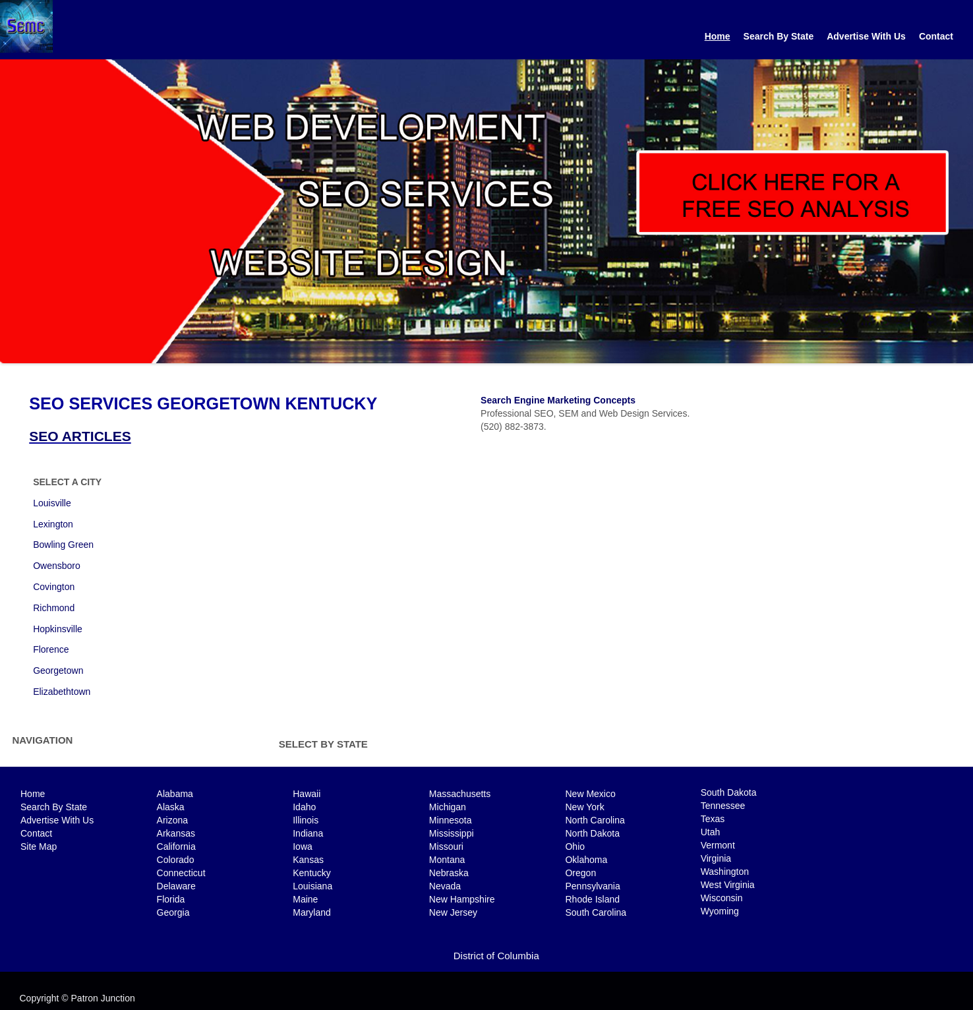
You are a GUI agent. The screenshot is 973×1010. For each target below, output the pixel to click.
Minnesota (450, 820)
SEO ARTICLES (80, 436)
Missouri (446, 846)
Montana (447, 859)
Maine (305, 899)
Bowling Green (63, 544)
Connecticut (181, 873)
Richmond (53, 608)
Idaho (304, 807)
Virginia (716, 858)
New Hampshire (462, 899)
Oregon (580, 873)
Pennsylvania (592, 886)
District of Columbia (496, 955)
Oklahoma (586, 859)
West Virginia (728, 884)
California (176, 846)
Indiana (308, 833)
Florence (51, 649)
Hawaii (306, 793)
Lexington (53, 524)
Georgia (173, 912)
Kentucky (312, 873)
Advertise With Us (866, 36)
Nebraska (449, 873)
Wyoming (720, 911)
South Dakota (729, 792)
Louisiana (312, 886)
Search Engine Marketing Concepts (558, 400)
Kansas (308, 859)
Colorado (175, 859)
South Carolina (595, 912)
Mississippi (451, 833)
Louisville (52, 503)
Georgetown (58, 670)
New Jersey (453, 912)
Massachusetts (459, 793)
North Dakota (592, 833)
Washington (725, 871)
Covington (53, 586)
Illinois (305, 820)
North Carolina (594, 820)
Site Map (38, 846)
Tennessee (723, 805)
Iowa (302, 846)
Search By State (779, 36)
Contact (936, 36)
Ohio (575, 846)
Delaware (176, 886)
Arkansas (176, 833)
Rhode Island (592, 899)
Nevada (445, 886)
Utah (711, 832)
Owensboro (56, 565)
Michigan (447, 807)
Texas (713, 819)
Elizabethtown (61, 691)
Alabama (175, 793)
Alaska (171, 807)
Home (717, 36)
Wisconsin (722, 898)
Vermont (718, 845)
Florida (171, 899)
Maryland (312, 912)
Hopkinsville (57, 629)
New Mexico (590, 793)
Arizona (172, 820)
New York (584, 807)
